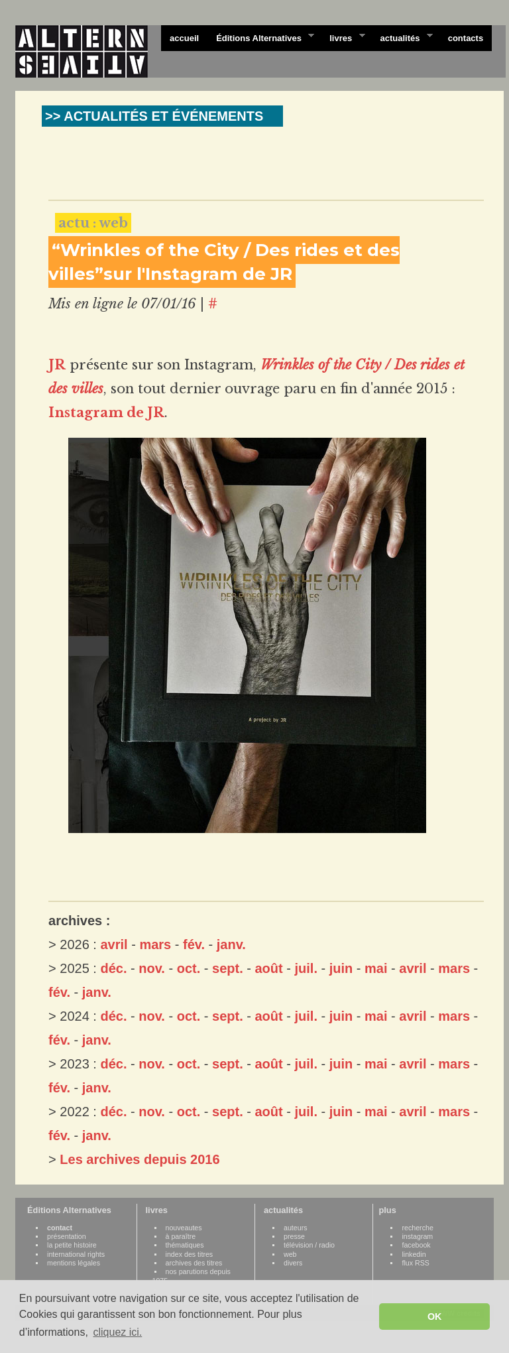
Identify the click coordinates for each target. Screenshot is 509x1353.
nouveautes (184, 1228)
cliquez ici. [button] (117, 1332)
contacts (465, 38)
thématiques (185, 1245)
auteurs (296, 1228)
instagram (417, 1236)
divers (293, 1263)
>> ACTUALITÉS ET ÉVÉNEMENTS (154, 116)
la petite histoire (72, 1245)
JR (57, 365)
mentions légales (73, 1263)
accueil (184, 38)
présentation (66, 1236)
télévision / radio (309, 1245)
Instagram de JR (106, 412)
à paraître (181, 1236)
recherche (417, 1228)
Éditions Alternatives (260, 37)
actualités (401, 37)
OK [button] (434, 1316)
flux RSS (415, 1263)
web (290, 1254)
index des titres (189, 1254)
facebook (416, 1245)
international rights (76, 1254)
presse (294, 1236)
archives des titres (194, 1263)
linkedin (413, 1254)
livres (343, 37)
